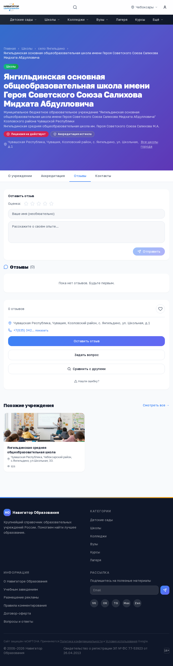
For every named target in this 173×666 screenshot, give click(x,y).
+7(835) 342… (31, 330)
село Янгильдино (51, 48)
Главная (10, 48)
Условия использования (121, 641)
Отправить (148, 251)
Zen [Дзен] (137, 603)
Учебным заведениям (21, 589)
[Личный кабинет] (164, 7)
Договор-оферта (17, 613)
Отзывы (80, 176)
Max (127, 603)
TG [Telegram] (116, 603)
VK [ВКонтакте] (94, 603)
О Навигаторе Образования (25, 581)
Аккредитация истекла (72, 134)
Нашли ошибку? (86, 381)
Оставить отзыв (87, 341)
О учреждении (20, 176)
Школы (52, 19)
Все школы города (149, 144)
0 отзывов (16, 309)
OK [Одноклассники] (105, 603)
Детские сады (23, 19)
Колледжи (78, 19)
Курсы (140, 19)
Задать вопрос (87, 355)
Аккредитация (53, 176)
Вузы (102, 19)
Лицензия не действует (26, 134)
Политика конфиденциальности (81, 641)
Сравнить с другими (86, 369)
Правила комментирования (25, 605)
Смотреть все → (156, 405)
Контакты (103, 176)
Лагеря (121, 19)
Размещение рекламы (21, 597)
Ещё (158, 19)
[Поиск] (75, 7)
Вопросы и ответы (18, 621)
